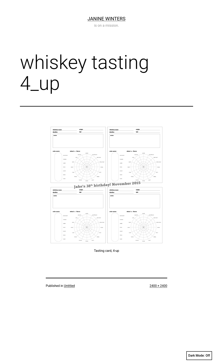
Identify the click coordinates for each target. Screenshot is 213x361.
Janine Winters (107, 19)
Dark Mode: (199, 355)
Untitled (69, 286)
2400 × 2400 (158, 286)
